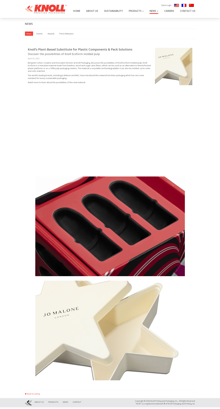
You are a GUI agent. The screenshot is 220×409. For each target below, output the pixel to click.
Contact (77, 402)
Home (76, 11)
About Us (92, 11)
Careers (169, 11)
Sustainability (113, 11)
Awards (51, 33)
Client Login (166, 5)
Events (39, 33)
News (154, 11)
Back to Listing (32, 393)
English (176, 5)
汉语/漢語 (191, 5)
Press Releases (66, 33)
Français (184, 5)
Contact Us (187, 11)
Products (136, 11)
